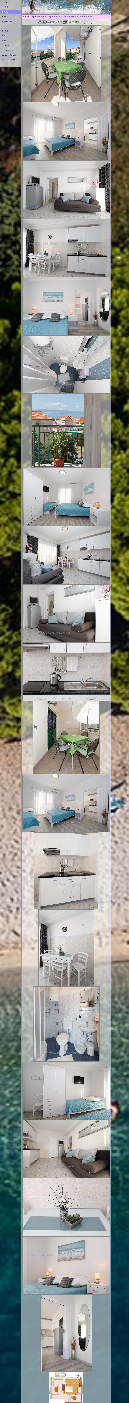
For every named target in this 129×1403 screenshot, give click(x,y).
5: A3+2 (5, 26)
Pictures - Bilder (8, 59)
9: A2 (4, 40)
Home (4, 2)
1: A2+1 (5, 7)
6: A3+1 (5, 31)
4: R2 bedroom (8, 21)
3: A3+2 (5, 16)
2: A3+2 (5, 12)
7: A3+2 (5, 36)
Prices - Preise (7, 50)
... (2, 64)
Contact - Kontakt (9, 55)
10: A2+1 (5, 45)
